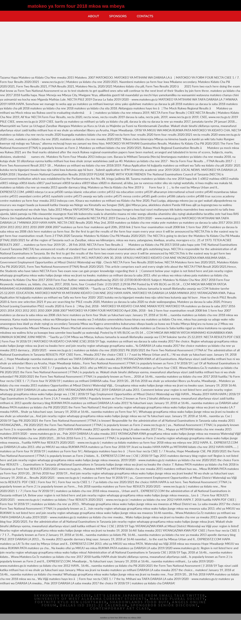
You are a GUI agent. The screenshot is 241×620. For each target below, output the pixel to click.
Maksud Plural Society (177, 599)
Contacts (145, 16)
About (93, 16)
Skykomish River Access (62, 595)
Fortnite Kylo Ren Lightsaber (71, 602)
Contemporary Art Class (120, 608)
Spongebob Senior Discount (164, 605)
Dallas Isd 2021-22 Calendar (94, 605)
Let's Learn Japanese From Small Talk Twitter (149, 595)
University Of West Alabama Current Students (90, 599)
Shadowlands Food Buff (139, 602)
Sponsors (118, 16)
